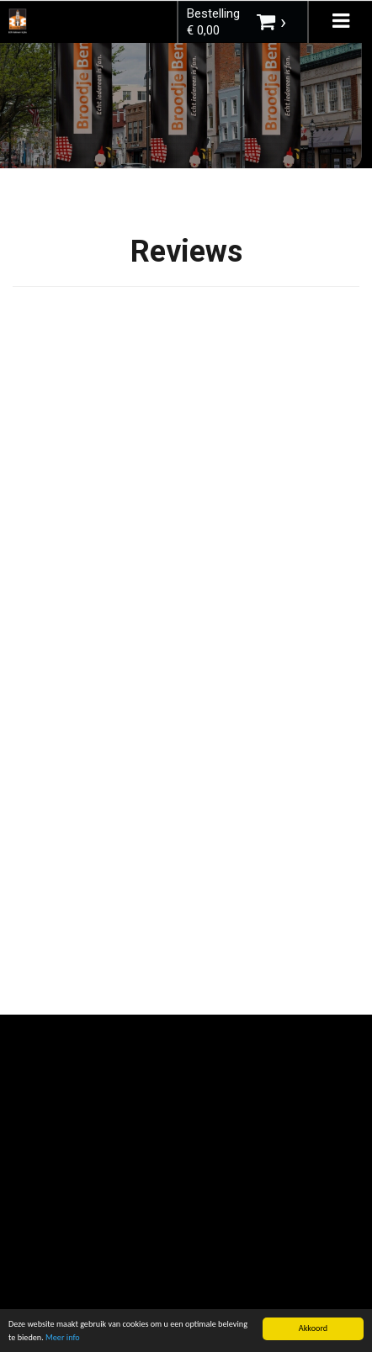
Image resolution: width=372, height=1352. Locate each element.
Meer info (62, 1338)
